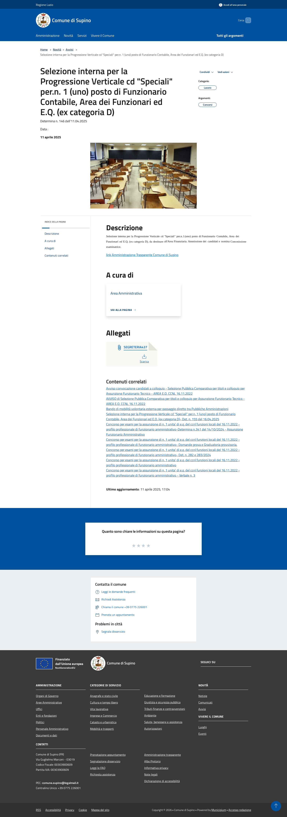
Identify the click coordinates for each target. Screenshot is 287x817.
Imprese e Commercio (103, 715)
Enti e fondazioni (46, 715)
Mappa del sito (100, 810)
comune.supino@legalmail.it (60, 783)
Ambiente (150, 715)
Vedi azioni (226, 72)
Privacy (69, 810)
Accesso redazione (239, 810)
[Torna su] (276, 806)
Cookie (83, 810)
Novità (57, 49)
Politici (40, 722)
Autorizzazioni (153, 728)
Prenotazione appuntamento (108, 754)
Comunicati (205, 702)
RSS (38, 810)
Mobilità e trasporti (102, 729)
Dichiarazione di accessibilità (162, 781)
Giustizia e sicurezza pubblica (162, 702)
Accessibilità (53, 810)
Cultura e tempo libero (104, 702)
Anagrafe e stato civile (104, 696)
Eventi (202, 733)
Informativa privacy (156, 768)
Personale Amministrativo (52, 729)
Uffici (39, 709)
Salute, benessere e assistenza (163, 722)
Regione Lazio (44, 5)
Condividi (207, 72)
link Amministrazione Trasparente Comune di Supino (142, 254)
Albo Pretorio (152, 761)
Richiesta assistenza (102, 774)
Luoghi (202, 727)
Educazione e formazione (159, 695)
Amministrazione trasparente (162, 754)
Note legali (151, 774)
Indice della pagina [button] (55, 221)
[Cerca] (246, 20)
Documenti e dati (46, 735)
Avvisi (69, 49)
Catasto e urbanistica (103, 722)
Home (44, 49)
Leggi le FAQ (97, 768)
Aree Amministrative (49, 702)
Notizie (202, 696)
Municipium (218, 810)
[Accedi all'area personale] (232, 5)
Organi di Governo (47, 696)
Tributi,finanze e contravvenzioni (164, 709)
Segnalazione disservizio (105, 761)
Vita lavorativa (99, 709)
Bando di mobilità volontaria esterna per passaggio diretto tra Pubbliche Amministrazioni (167, 408)
